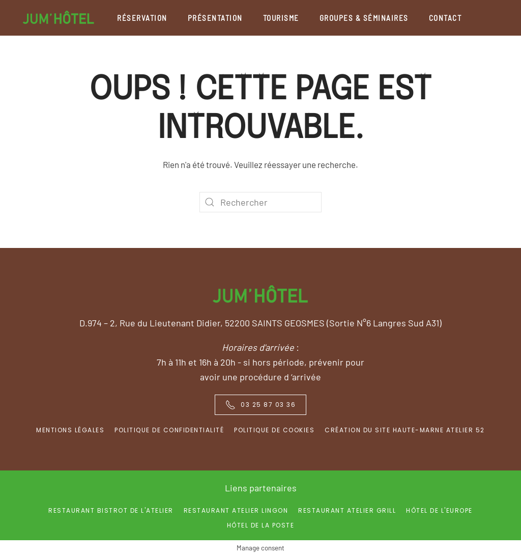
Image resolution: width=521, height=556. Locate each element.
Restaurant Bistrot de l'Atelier (110, 510)
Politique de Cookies (274, 430)
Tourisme (281, 17)
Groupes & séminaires (364, 17)
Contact (445, 17)
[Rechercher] (260, 202)
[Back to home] (58, 18)
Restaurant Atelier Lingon (236, 510)
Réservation (142, 17)
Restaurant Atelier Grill (347, 510)
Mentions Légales (70, 430)
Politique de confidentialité (169, 430)
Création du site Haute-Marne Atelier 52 (405, 430)
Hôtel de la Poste (261, 525)
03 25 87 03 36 (260, 405)
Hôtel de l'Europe (439, 510)
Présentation (215, 17)
